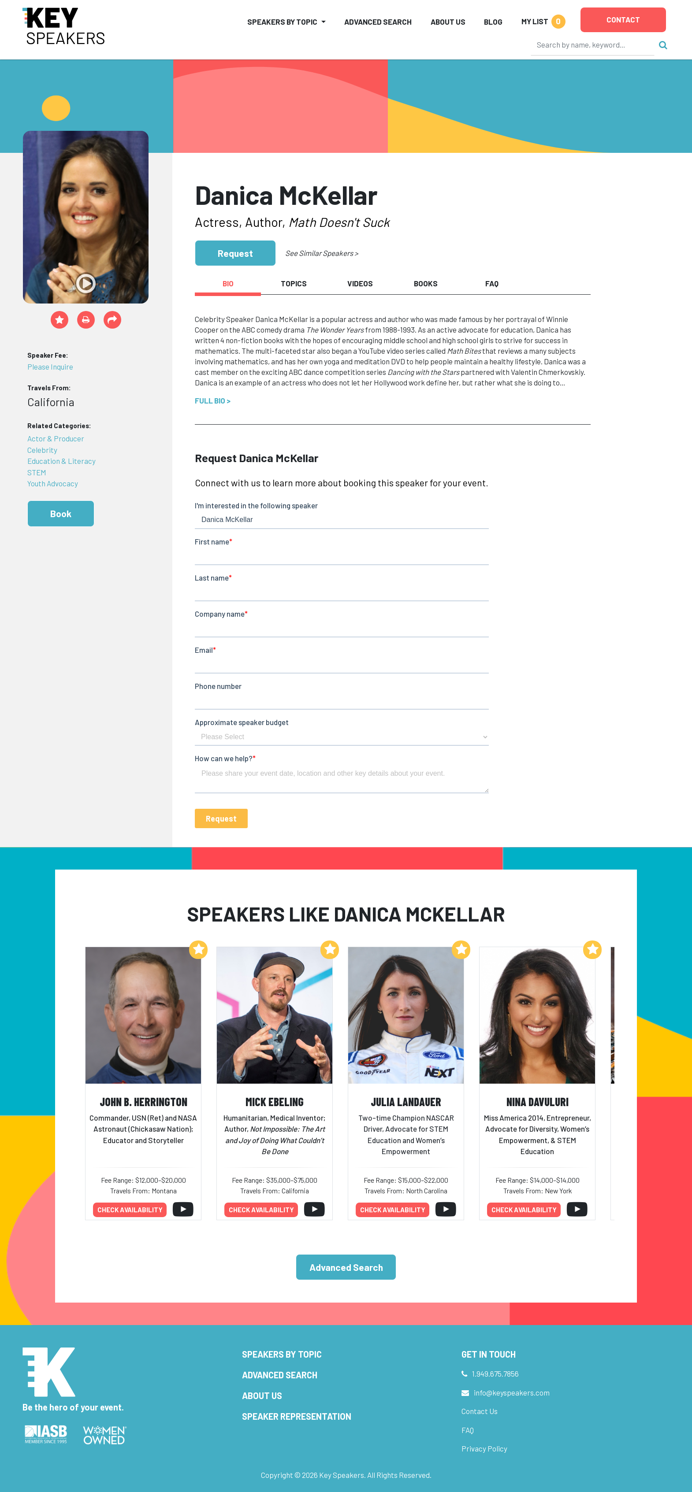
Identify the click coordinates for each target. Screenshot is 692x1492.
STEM (36, 472)
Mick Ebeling (275, 1101)
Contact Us (479, 1411)
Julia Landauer (406, 1101)
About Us (448, 21)
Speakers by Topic (282, 1354)
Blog (493, 21)
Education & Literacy (61, 460)
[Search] (593, 44)
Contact (623, 19)
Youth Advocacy (52, 483)
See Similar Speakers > (321, 252)
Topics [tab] (294, 283)
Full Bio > (213, 400)
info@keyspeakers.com (512, 1392)
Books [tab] (426, 283)
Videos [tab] (360, 283)
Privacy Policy (484, 1448)
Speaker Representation (296, 1416)
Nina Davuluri (537, 1101)
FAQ (467, 1429)
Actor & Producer (55, 438)
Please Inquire (50, 366)
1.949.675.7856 (495, 1373)
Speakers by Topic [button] (282, 21)
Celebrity (42, 449)
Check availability (130, 1210)
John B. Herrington (143, 1101)
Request (235, 253)
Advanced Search (378, 21)
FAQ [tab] (492, 283)
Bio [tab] (228, 283)
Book (60, 513)
